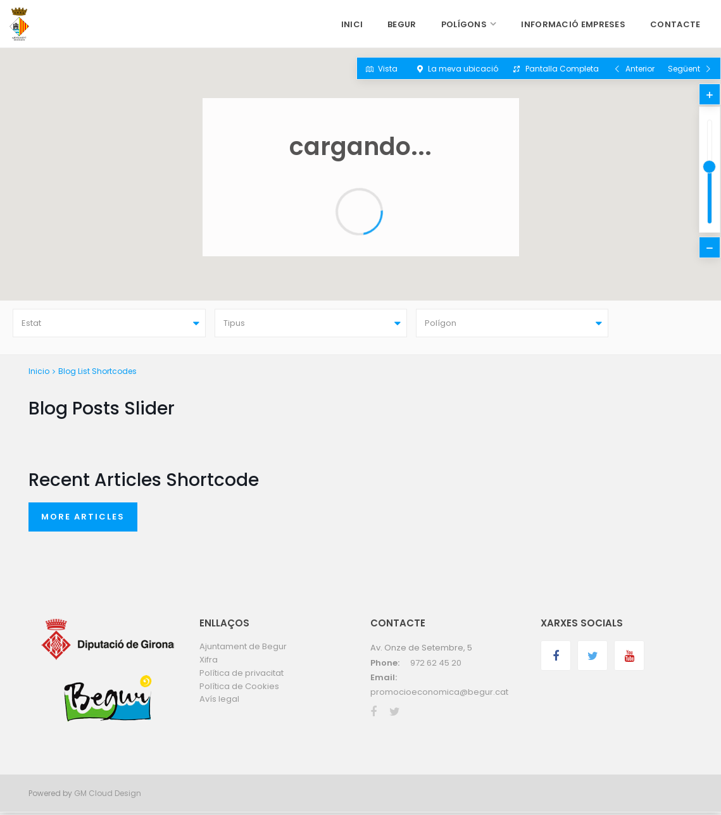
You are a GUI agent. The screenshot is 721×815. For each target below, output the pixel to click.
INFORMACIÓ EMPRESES (573, 24)
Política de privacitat (241, 675)
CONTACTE (675, 24)
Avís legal (219, 701)
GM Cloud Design (107, 795)
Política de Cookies (239, 688)
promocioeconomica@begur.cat (439, 694)
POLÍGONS (464, 24)
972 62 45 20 (435, 665)
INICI (352, 24)
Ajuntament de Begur (243, 649)
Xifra (208, 662)
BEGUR (402, 24)
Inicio (38, 373)
